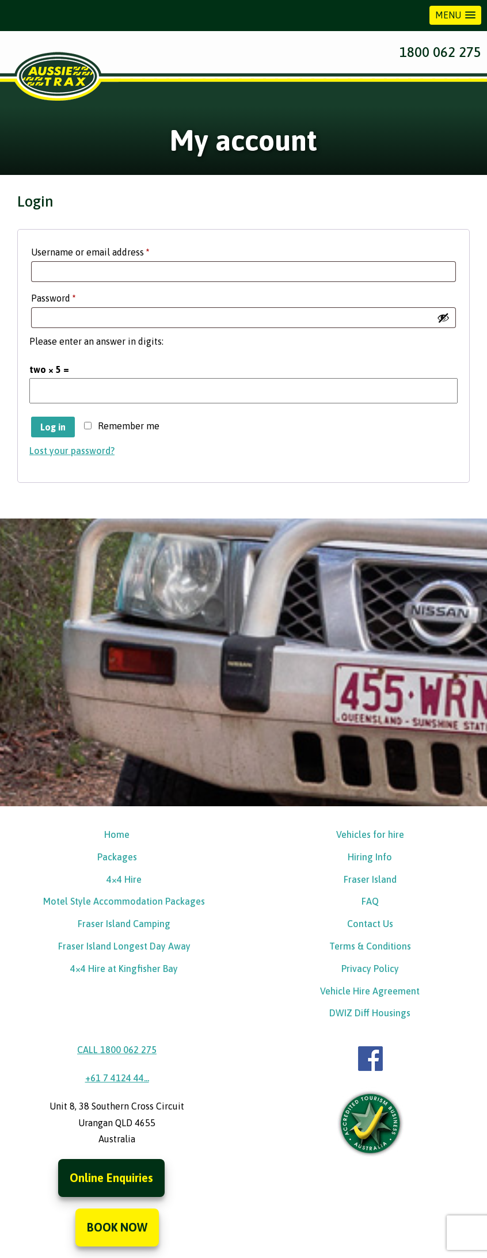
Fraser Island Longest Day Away (124, 946)
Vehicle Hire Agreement (370, 991)
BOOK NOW (117, 1227)
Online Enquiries (111, 1177)
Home (117, 834)
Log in (53, 427)
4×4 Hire (124, 879)
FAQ (370, 901)
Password (72, 296)
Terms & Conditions (370, 946)
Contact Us (370, 923)
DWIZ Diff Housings (369, 1013)
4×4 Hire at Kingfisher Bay (124, 968)
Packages (117, 857)
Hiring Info (370, 857)
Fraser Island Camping (124, 923)
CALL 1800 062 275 (117, 1049)
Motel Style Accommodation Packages (124, 901)
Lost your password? (72, 450)
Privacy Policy (370, 968)
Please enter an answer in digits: (96, 341)
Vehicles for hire (370, 834)
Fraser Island (370, 879)
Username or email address (109, 250)
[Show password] (443, 317)
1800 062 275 (440, 52)
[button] (455, 15)
